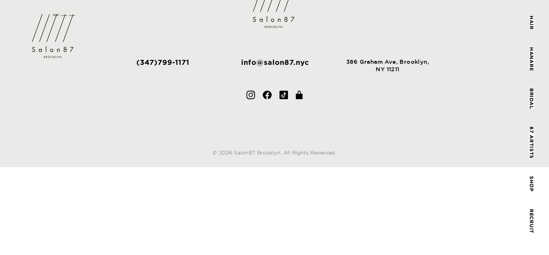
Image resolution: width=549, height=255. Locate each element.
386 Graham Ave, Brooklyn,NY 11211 (387, 65)
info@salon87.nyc (275, 62)
